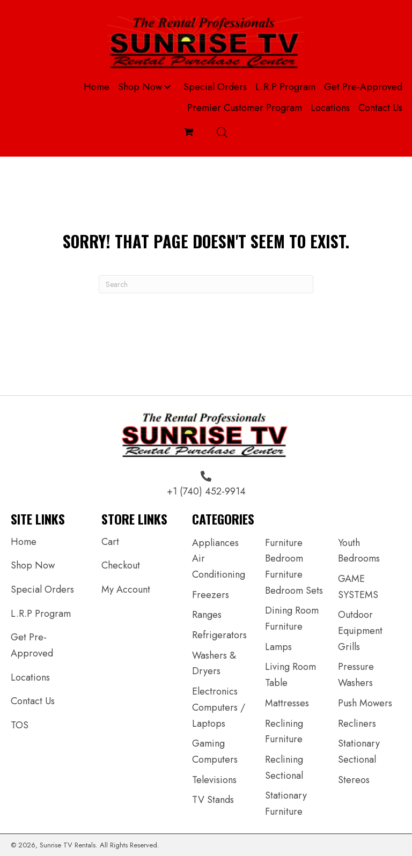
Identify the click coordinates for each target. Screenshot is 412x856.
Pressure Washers (356, 675)
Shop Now (33, 565)
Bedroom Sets (294, 590)
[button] (167, 87)
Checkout (120, 565)
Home (23, 542)
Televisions (214, 780)
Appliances (215, 543)
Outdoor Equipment (360, 623)
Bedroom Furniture (284, 566)
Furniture (284, 543)
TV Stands (213, 800)
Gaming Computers (215, 751)
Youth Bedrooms (359, 551)
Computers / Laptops (218, 715)
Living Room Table (290, 675)
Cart (110, 542)
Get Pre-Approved (32, 645)
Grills (349, 647)
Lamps (278, 647)
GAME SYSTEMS (358, 587)
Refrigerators (219, 635)
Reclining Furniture (284, 732)
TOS (19, 725)
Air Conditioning (218, 566)
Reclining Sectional (284, 767)
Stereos (354, 780)
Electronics (215, 691)
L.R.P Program (41, 614)
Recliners (357, 723)
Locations (30, 677)
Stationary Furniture (286, 803)
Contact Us (33, 701)
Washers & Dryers (214, 663)
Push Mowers (365, 703)
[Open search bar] (222, 132)
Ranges (207, 615)
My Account (125, 589)
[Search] (206, 284)
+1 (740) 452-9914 (206, 491)
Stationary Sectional (359, 751)
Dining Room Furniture (292, 618)
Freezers (210, 595)
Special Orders (42, 589)
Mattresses (287, 703)
